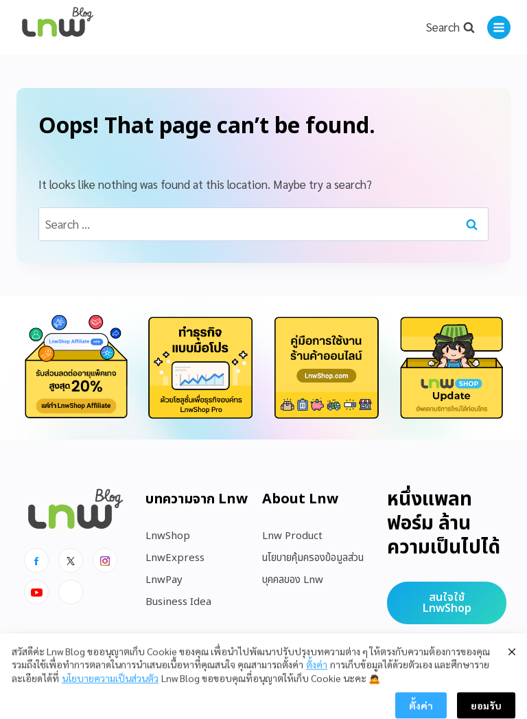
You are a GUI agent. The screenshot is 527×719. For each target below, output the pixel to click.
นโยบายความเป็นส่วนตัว (110, 702)
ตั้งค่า (316, 689)
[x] (70, 560)
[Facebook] (36, 560)
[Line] (70, 592)
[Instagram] (105, 560)
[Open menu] (499, 27)
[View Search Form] (450, 27)
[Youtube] (36, 592)
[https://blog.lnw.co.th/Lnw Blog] (57, 27)
